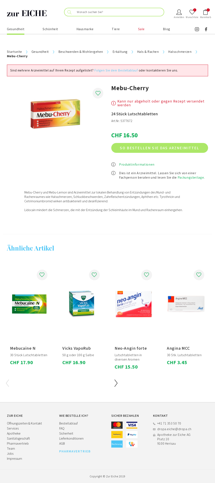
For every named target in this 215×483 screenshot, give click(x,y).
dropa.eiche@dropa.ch (174, 429)
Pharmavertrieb (18, 443)
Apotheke (14, 433)
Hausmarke (85, 29)
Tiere (116, 29)
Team (11, 448)
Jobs (10, 453)
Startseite (14, 51)
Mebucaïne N (23, 348)
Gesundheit (15, 29)
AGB (62, 443)
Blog (166, 29)
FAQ (61, 428)
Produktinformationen (137, 164)
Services (13, 428)
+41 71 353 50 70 (169, 423)
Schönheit (50, 29)
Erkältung (120, 51)
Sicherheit (66, 433)
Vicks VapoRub (76, 348)
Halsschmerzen (179, 51)
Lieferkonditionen (71, 438)
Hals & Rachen (148, 51)
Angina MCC (178, 348)
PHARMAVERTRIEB (75, 451)
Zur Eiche (112, 476)
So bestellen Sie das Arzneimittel (159, 147)
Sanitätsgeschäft (18, 438)
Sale (141, 29)
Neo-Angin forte (131, 348)
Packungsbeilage (191, 177)
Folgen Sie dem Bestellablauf (116, 70)
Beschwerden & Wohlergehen (80, 51)
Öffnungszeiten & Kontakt (24, 423)
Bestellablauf (68, 423)
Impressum (14, 458)
